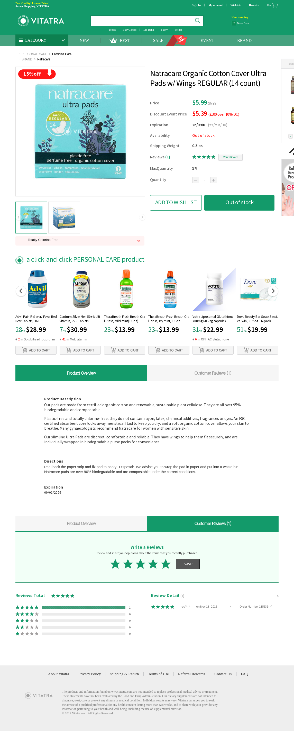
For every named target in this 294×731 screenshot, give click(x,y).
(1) (167, 157)
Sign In (196, 4)
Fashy (164, 29)
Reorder (254, 4)
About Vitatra (58, 674)
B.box (112, 29)
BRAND (244, 40)
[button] (18, 217)
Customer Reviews (212, 373)
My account (215, 4)
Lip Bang (148, 29)
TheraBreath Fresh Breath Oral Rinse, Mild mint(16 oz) (124, 319)
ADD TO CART (36, 350)
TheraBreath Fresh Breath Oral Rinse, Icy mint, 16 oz (168, 319)
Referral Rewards (191, 674)
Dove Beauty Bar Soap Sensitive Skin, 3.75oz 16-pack (258, 319)
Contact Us (223, 674)
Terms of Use (158, 674)
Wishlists (235, 4)
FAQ (244, 674)
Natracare (43, 59)
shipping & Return (124, 674)
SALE (158, 40)
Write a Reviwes (230, 157)
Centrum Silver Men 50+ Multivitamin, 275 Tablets (80, 319)
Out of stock (239, 203)
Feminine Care (61, 54)
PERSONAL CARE (34, 54)
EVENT (207, 40)
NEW (84, 40)
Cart (269, 4)
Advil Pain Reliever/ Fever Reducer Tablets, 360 (36, 319)
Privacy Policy (89, 674)
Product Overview (81, 373)
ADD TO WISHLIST (176, 203)
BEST (125, 40)
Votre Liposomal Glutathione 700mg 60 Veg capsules (212, 319)
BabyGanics (129, 29)
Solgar (178, 29)
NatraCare (243, 23)
